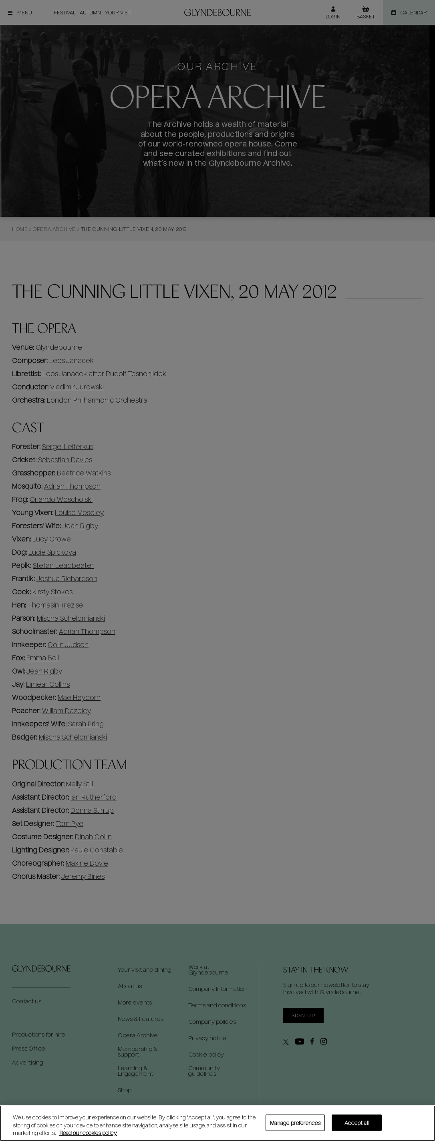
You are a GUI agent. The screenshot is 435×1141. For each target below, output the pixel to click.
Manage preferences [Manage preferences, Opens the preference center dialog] (295, 1122)
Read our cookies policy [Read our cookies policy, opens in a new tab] (88, 1132)
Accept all (356, 1122)
